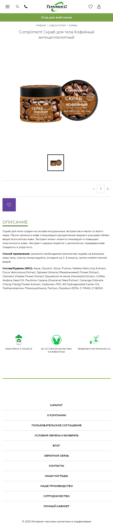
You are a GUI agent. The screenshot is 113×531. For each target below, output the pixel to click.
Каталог (56, 405)
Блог (56, 445)
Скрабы (73, 25)
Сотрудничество (56, 496)
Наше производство (56, 486)
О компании (56, 415)
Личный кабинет (56, 506)
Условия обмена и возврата (57, 435)
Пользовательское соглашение (57, 425)
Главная (41, 25)
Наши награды (56, 475)
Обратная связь (56, 455)
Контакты (56, 465)
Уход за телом (57, 25)
